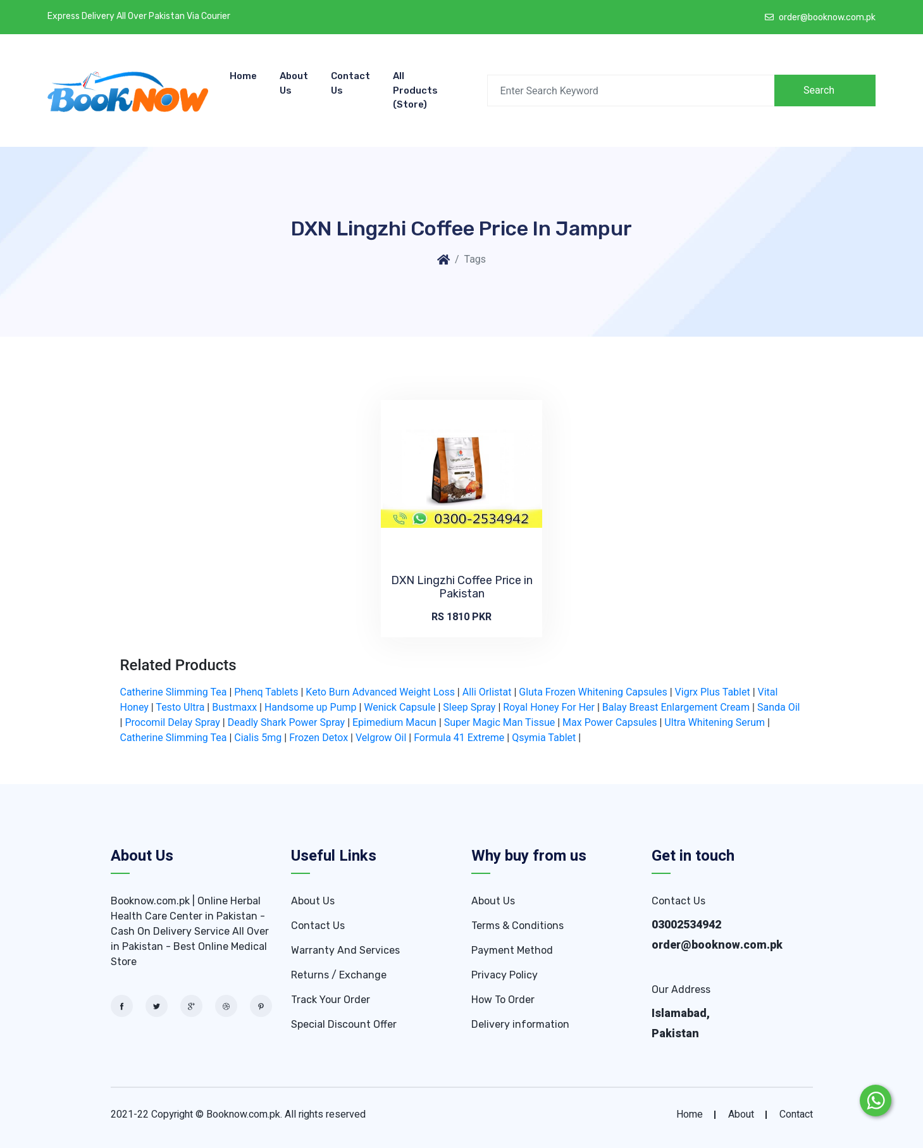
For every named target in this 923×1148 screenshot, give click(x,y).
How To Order (503, 1000)
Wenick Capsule (399, 707)
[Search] (631, 90)
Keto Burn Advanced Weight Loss (380, 692)
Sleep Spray (469, 707)
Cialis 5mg (258, 738)
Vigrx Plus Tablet (712, 692)
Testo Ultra (180, 707)
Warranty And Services (345, 950)
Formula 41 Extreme (459, 738)
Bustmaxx (234, 707)
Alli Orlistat (487, 692)
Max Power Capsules (609, 722)
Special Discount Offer (344, 1024)
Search (818, 90)
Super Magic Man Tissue (499, 722)
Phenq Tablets (266, 692)
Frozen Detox (318, 738)
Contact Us (350, 83)
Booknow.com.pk (243, 1114)
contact (796, 1114)
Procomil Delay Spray (172, 722)
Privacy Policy (504, 975)
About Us (294, 83)
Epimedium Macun (394, 722)
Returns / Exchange (339, 975)
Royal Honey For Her (549, 707)
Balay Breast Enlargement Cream (676, 707)
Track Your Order (330, 1000)
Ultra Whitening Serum (714, 722)
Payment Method (512, 950)
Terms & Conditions (517, 926)
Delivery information (520, 1024)
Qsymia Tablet (544, 738)
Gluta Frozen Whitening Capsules (593, 692)
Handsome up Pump (310, 707)
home (689, 1114)
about (741, 1114)
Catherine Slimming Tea (173, 692)
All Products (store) (415, 90)
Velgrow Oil (381, 738)
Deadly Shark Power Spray (286, 722)
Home (243, 76)
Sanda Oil (778, 707)
